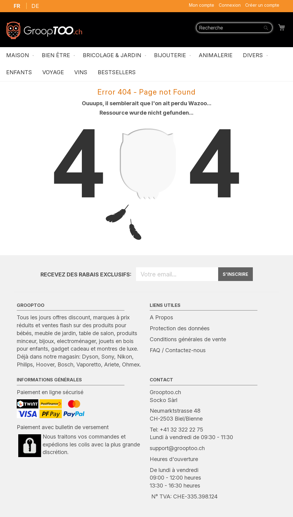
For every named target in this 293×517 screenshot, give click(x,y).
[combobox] (234, 28)
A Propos (161, 317)
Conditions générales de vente (188, 339)
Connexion (230, 5)
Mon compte (201, 5)
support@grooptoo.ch (177, 448)
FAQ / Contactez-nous (178, 350)
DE (35, 6)
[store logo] (44, 30)
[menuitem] (18, 55)
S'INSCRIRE (235, 274)
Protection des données (180, 328)
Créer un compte (262, 5)
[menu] (146, 64)
